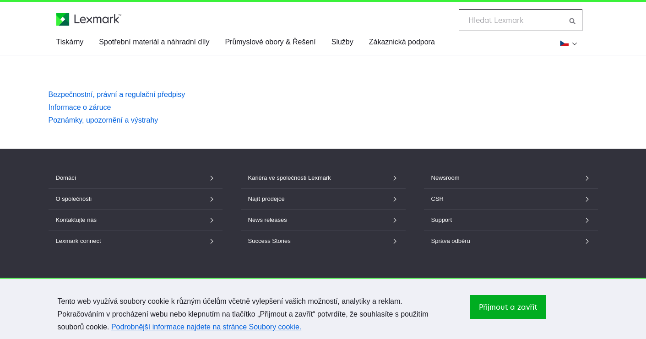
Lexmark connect (135, 240)
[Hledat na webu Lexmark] (573, 20)
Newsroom (511, 177)
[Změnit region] (567, 43)
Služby (342, 42)
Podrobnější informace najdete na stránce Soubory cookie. (206, 327)
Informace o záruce (80, 107)
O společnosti (135, 198)
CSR (511, 198)
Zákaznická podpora (402, 42)
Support (511, 219)
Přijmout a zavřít (508, 307)
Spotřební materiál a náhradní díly (154, 42)
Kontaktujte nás (135, 219)
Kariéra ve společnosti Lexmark (323, 177)
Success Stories (323, 240)
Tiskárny (70, 42)
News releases (323, 219)
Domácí (135, 177)
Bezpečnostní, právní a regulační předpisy (117, 94)
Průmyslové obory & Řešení (270, 42)
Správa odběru (511, 240)
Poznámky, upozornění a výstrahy (103, 120)
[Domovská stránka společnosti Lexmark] (88, 19)
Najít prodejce (323, 198)
